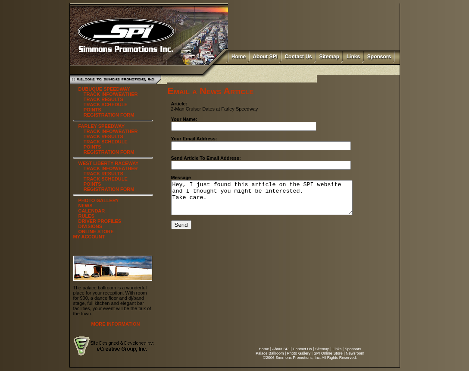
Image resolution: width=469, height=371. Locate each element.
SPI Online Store (328, 353)
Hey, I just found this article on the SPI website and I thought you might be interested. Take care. (272, 201)
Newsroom (355, 353)
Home (264, 349)
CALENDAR (91, 210)
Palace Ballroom (270, 353)
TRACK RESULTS (103, 99)
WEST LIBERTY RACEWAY (108, 163)
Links (336, 349)
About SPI (281, 349)
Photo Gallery (299, 353)
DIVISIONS (90, 226)
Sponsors (353, 349)
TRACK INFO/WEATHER (111, 94)
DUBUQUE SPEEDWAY (104, 89)
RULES (86, 216)
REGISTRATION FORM (109, 114)
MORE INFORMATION (115, 324)
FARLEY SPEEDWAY (101, 126)
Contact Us (302, 349)
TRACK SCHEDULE (106, 104)
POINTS (92, 109)
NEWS (85, 205)
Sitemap (322, 349)
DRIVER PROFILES (100, 221)
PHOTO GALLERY (98, 200)
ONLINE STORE (96, 231)
